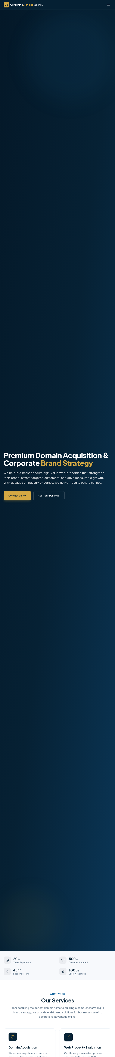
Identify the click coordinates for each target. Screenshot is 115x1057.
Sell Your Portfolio (48, 495)
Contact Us (17, 495)
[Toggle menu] (108, 5)
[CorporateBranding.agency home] (23, 4)
